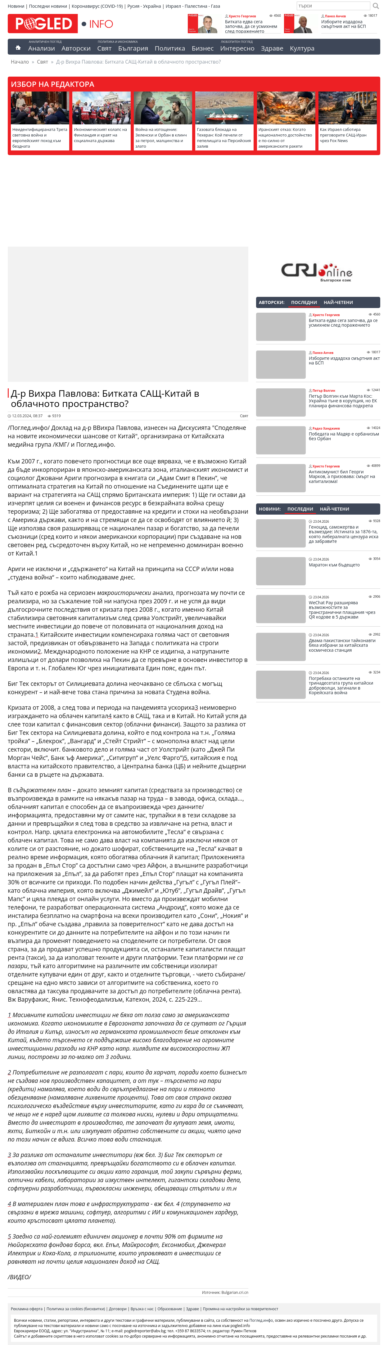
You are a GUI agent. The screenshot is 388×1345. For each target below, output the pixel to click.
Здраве (272, 48)
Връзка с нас (142, 1308)
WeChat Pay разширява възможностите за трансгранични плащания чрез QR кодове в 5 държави (342, 609)
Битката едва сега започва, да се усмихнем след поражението (251, 26)
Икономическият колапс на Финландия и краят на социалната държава (100, 135)
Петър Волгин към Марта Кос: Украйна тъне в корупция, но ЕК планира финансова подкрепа (343, 401)
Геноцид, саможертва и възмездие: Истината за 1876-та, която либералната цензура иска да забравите (343, 534)
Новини (16, 6)
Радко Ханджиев (326, 428)
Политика (170, 48)
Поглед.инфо (261, 1320)
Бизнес (203, 48)
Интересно (237, 48)
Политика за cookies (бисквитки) (76, 1308)
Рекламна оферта (27, 1308)
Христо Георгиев (242, 16)
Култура (302, 48)
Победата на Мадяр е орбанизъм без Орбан (344, 436)
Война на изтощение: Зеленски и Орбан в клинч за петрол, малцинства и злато (161, 138)
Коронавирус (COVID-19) (97, 6)
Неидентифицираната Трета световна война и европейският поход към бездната (39, 138)
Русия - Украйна (144, 6)
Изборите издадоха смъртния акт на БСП (343, 24)
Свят (104, 48)
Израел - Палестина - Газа (193, 6)
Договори (118, 1308)
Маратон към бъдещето (334, 564)
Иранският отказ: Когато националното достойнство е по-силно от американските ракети (285, 138)
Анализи (41, 48)
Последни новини (48, 6)
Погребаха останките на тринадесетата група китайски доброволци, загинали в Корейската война (341, 685)
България (133, 48)
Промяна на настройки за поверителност (240, 1308)
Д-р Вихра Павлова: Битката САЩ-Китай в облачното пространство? (105, 398)
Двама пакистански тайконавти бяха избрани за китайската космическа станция (342, 645)
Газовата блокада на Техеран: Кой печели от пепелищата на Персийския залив (224, 138)
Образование (170, 1308)
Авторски (76, 48)
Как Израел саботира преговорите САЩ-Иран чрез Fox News (343, 135)
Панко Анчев (335, 16)
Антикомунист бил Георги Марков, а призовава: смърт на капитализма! (342, 476)
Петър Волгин (324, 390)
